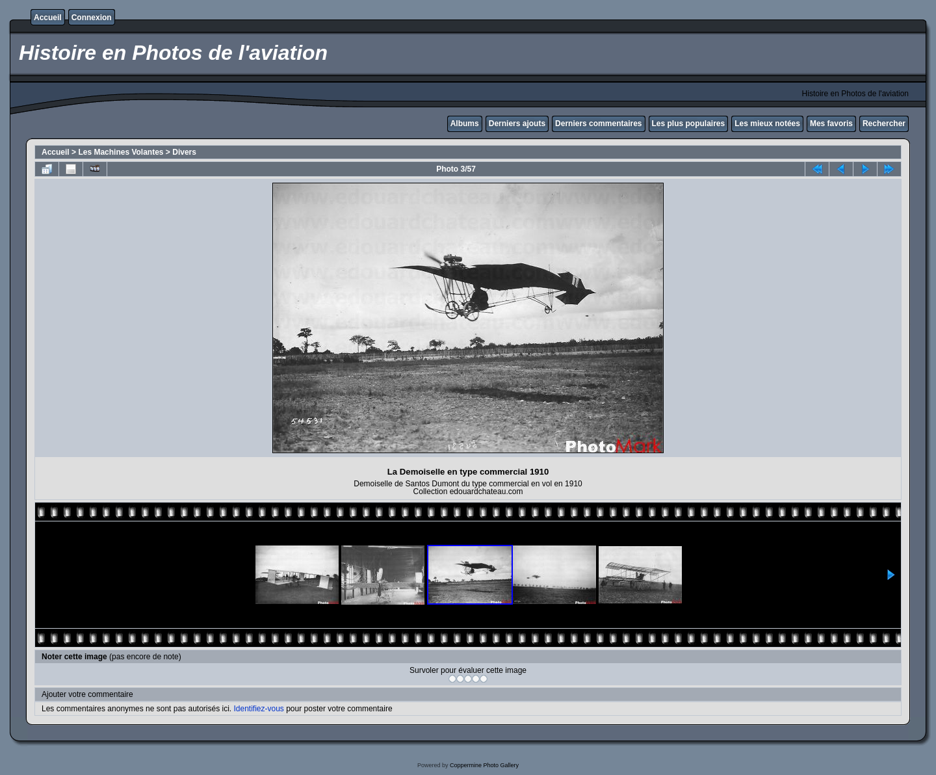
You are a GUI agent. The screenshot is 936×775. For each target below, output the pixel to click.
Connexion (92, 17)
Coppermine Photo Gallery (484, 765)
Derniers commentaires (598, 123)
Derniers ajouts (517, 123)
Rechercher (884, 123)
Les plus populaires (688, 123)
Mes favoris (831, 123)
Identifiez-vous (258, 708)
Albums (464, 123)
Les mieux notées (767, 123)
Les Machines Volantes (120, 152)
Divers (184, 152)
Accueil (48, 17)
